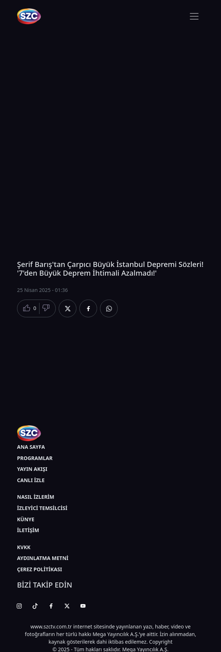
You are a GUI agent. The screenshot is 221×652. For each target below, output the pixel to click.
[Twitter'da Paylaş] (67, 308)
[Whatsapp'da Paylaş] (109, 308)
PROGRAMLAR (35, 458)
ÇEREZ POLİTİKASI (39, 569)
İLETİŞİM (28, 530)
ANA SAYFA (31, 446)
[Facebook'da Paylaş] (88, 308)
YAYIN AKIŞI (32, 468)
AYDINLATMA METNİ (42, 558)
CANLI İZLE (31, 480)
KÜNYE (25, 519)
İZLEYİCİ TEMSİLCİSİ (42, 508)
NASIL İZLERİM (35, 496)
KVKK (23, 547)
